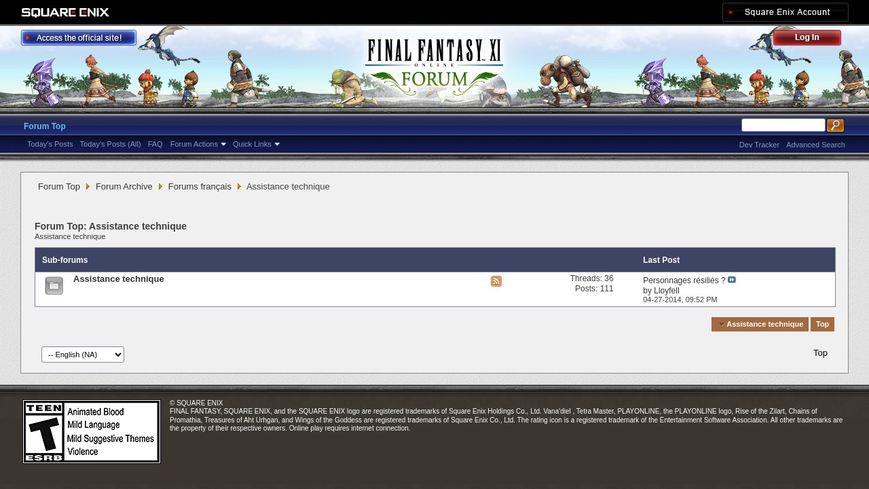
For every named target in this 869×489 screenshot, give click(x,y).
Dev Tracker (759, 145)
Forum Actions (194, 144)
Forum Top (45, 126)
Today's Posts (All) (110, 144)
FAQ (155, 144)
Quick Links (252, 144)
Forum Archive (124, 186)
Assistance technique (70, 236)
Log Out (814, 39)
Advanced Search (815, 145)
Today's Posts (50, 144)
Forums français (200, 186)
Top (822, 324)
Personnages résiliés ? (684, 280)
